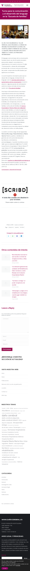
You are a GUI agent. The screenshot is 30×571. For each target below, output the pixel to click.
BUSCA (4, 555)
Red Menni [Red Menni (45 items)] (5, 448)
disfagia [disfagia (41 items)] (4, 425)
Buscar (25, 558)
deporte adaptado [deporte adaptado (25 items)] (7, 422)
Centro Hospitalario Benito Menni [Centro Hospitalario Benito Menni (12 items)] (9, 413)
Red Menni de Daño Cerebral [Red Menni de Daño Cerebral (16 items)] (17, 448)
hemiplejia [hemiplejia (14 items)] (4, 430)
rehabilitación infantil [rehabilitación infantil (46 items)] (9, 457)
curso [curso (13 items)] (19, 413)
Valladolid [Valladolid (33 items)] (5, 464)
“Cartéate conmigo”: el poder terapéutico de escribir (18, 283)
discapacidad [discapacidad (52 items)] (17, 423)
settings (18, 565)
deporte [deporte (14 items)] (24, 420)
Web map (4, 395)
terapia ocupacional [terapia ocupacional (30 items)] (8, 459)
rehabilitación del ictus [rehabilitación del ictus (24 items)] (8, 455)
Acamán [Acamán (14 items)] (4, 408)
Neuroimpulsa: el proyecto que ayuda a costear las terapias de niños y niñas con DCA (19, 258)
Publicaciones (5, 380)
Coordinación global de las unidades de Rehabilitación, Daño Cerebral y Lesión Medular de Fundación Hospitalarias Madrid (20, 271)
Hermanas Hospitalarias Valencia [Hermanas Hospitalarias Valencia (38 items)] (12, 437)
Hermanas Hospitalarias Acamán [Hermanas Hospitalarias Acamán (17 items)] (10, 432)
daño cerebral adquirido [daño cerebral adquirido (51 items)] (10, 418)
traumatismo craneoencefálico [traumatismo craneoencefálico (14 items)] (9, 462)
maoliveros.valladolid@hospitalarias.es (19, 160)
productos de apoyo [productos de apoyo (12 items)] (18, 445)
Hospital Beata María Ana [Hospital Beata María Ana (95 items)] (12, 441)
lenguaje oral (11, 227)
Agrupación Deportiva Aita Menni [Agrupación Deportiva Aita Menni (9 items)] (21, 408)
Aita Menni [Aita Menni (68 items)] (6, 411)
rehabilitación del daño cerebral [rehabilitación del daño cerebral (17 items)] (10, 452)
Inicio (3, 373)
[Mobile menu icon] (27, 5)
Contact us (4, 391)
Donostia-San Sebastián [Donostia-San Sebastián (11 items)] (13, 425)
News (3, 377)
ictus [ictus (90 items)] (25, 441)
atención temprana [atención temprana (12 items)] (15, 410)
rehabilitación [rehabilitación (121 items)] (7, 450)
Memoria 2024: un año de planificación (12, 384)
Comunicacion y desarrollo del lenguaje (11, 169)
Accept (4, 568)
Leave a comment (19, 225)
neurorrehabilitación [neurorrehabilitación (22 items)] (7, 446)
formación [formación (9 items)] (23, 427)
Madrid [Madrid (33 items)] (11, 443)
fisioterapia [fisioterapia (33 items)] (16, 427)
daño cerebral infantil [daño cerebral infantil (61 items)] (10, 420)
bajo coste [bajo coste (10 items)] (22, 410)
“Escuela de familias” (15, 88)
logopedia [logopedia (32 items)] (5, 443)
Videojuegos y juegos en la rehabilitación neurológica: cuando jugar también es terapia (20, 294)
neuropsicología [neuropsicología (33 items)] (19, 443)
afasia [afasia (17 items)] (11, 408)
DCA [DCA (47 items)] (20, 420)
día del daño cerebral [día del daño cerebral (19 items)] (7, 427)
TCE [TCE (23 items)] (19, 457)
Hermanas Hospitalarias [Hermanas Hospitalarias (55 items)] (16, 430)
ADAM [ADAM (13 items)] (7, 408)
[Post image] (6, 257)
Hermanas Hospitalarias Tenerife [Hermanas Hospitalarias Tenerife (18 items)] (10, 434)
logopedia (17, 227)
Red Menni (22, 227)
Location (4, 388)
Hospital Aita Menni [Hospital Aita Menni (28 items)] (7, 439)
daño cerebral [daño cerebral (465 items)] (9, 415)
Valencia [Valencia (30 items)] (19, 462)
